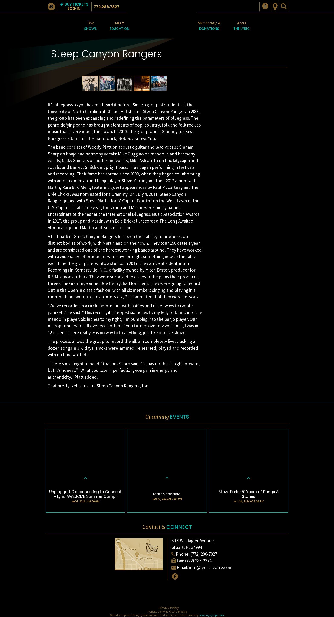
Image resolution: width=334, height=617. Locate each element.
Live (90, 26)
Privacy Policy (169, 607)
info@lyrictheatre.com (211, 567)
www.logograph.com (211, 615)
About (241, 26)
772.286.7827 (106, 6)
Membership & (209, 26)
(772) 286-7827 (203, 554)
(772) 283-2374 (198, 561)
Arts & (119, 26)
